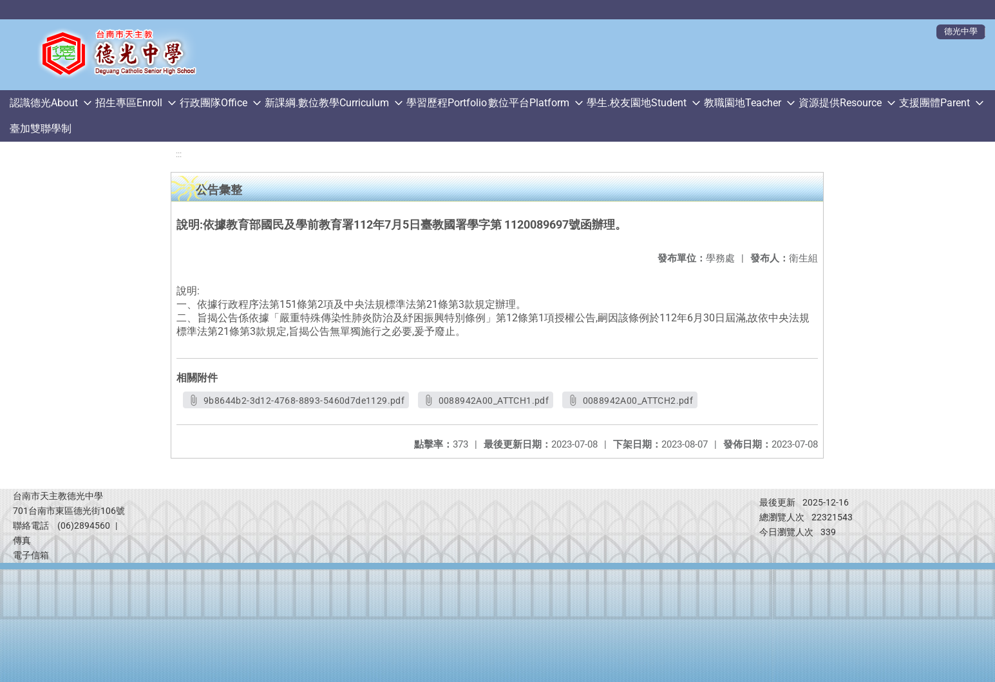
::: (179, 154)
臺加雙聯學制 (40, 128)
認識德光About (44, 103)
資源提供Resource (840, 103)
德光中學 (961, 31)
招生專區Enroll (128, 103)
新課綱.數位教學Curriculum (327, 103)
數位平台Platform (528, 103)
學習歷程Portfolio (446, 103)
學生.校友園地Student (637, 103)
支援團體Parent (934, 103)
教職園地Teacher (742, 103)
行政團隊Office (213, 103)
